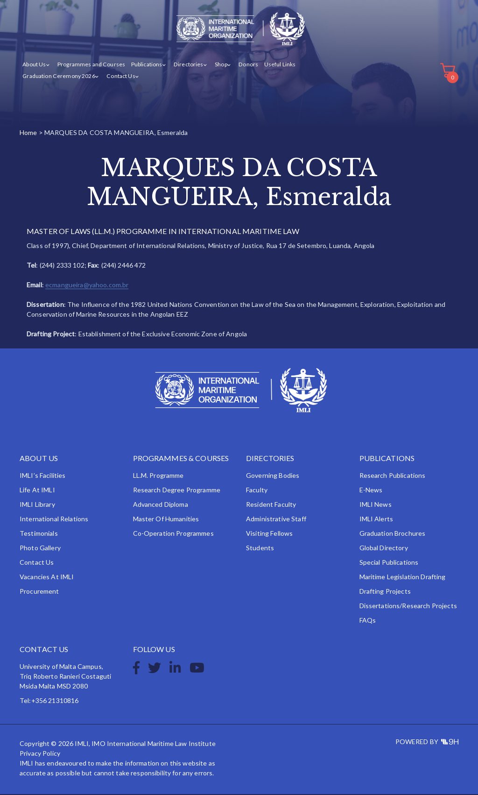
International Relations (54, 520)
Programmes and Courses (91, 64)
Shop (220, 64)
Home (28, 133)
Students (260, 549)
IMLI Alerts (376, 520)
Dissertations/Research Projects (408, 606)
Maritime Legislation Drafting (402, 578)
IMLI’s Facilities (42, 476)
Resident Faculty (271, 505)
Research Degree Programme (177, 491)
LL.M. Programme (158, 476)
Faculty (256, 491)
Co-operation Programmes (173, 534)
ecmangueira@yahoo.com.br (86, 286)
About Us (34, 64)
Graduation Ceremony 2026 (58, 76)
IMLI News (375, 505)
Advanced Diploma (160, 505)
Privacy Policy (40, 754)
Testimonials (39, 534)
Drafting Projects (385, 592)
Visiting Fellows (269, 534)
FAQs (367, 621)
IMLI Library (37, 505)
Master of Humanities (166, 520)
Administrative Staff (276, 520)
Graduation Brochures (392, 534)
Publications (146, 64)
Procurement (39, 592)
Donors (247, 64)
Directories (188, 64)
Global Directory (383, 549)
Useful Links (278, 64)
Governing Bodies (272, 476)
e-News (371, 491)
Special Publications (389, 563)
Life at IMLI (37, 491)
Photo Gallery (40, 549)
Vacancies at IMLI (47, 578)
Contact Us (120, 76)
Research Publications (392, 476)
